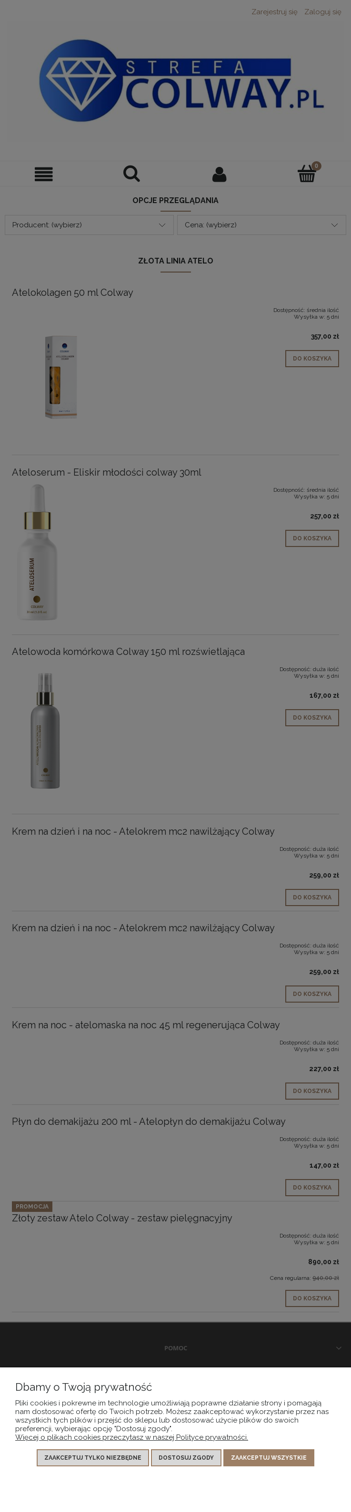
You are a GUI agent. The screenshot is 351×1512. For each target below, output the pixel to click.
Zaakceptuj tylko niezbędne (92, 1457)
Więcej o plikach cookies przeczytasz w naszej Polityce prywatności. (131, 1437)
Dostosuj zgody (186, 1457)
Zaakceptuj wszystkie (269, 1457)
